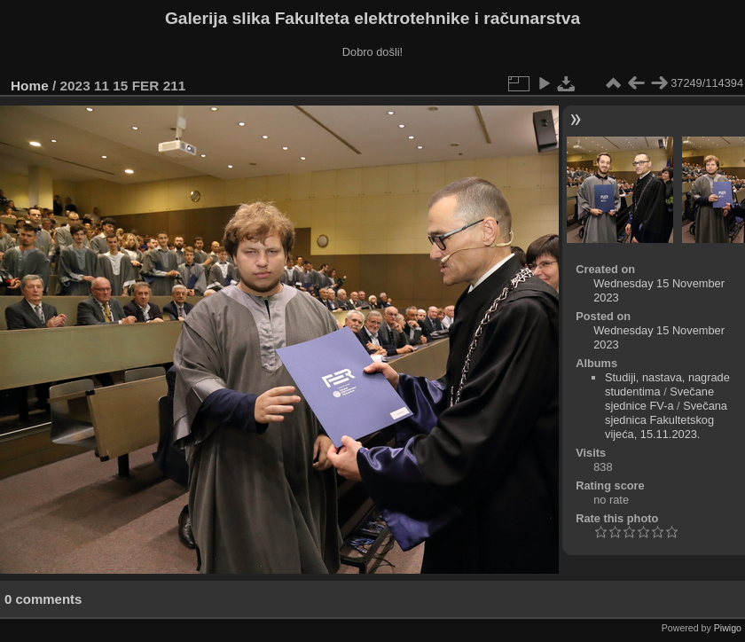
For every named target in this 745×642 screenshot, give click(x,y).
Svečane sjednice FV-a (659, 398)
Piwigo (727, 627)
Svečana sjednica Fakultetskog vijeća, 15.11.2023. (666, 420)
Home (30, 85)
